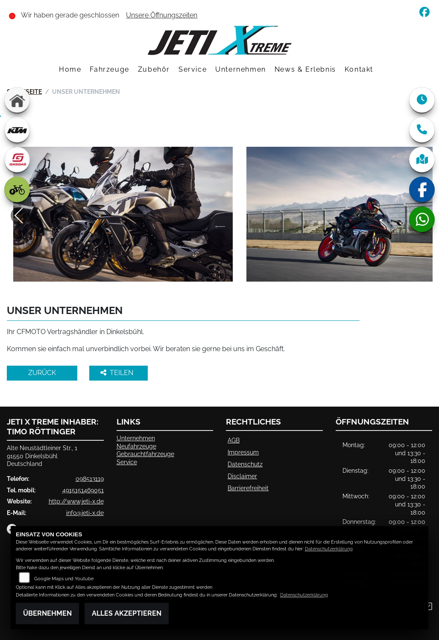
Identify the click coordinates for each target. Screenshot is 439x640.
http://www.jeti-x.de (76, 501)
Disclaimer (242, 476)
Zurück (42, 373)
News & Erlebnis (305, 69)
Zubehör (154, 69)
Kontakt (359, 69)
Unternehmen (240, 69)
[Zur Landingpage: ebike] (17, 189)
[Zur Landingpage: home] (17, 100)
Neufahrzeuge (136, 446)
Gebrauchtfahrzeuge (145, 453)
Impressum (243, 452)
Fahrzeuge (109, 69)
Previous (19, 215)
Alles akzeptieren (126, 613)
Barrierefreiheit (248, 488)
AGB (234, 440)
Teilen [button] (117, 373)
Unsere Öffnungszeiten (162, 15)
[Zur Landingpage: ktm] (17, 130)
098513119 (90, 478)
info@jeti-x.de (85, 512)
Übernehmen (47, 613)
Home (70, 69)
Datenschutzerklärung (329, 549)
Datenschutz (245, 464)
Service (193, 69)
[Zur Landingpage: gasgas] (17, 159)
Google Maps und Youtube (64, 579)
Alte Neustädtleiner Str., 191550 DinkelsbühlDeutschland (42, 455)
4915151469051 (83, 490)
